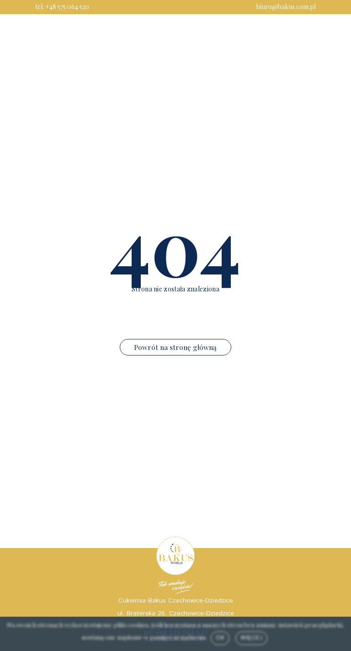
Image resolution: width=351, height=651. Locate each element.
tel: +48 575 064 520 (62, 7)
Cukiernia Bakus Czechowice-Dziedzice (175, 600)
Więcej (251, 638)
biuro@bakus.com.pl (286, 7)
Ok (220, 638)
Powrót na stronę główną (175, 347)
